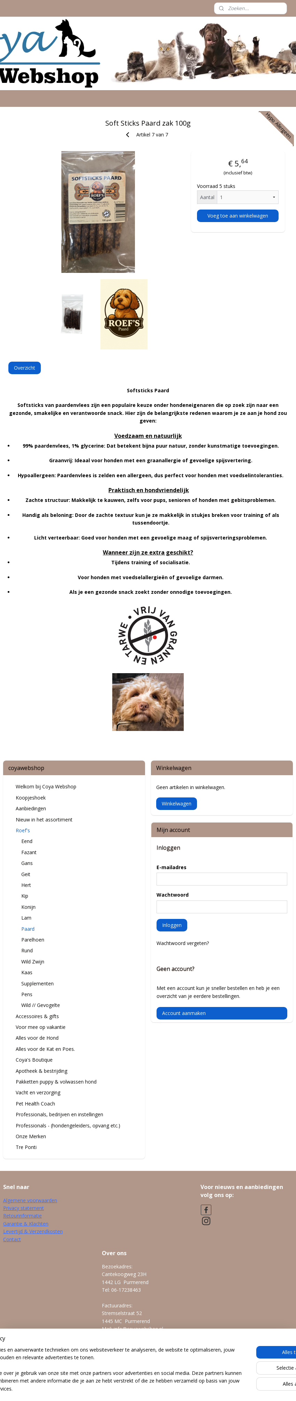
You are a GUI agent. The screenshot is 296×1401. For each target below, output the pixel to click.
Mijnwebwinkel (224, 1388)
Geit (25, 874)
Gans (27, 863)
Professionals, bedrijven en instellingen (59, 1114)
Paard (28, 929)
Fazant (29, 852)
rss (136, 1388)
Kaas (26, 972)
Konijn (28, 907)
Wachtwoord (173, 894)
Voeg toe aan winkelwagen (237, 215)
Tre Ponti (26, 1147)
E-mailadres (172, 867)
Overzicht (24, 367)
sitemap (121, 1388)
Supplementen (37, 983)
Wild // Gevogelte (40, 1005)
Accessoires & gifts (37, 1016)
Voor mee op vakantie (41, 1027)
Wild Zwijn (32, 961)
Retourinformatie (22, 1215)
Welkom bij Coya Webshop (46, 786)
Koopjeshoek (31, 797)
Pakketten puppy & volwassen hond (56, 1081)
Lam (26, 917)
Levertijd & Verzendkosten (33, 1231)
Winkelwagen (176, 803)
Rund (27, 950)
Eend (26, 841)
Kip (24, 895)
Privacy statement (23, 1208)
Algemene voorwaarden (30, 1200)
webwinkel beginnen (162, 1388)
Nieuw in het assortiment (44, 819)
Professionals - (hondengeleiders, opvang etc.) (68, 1125)
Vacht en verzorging (38, 1092)
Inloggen (172, 925)
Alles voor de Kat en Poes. (45, 1049)
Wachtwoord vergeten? (183, 943)
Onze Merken (31, 1136)
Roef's (23, 830)
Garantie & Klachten (25, 1223)
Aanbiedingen (31, 808)
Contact (12, 1239)
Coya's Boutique (34, 1059)
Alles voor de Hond (37, 1037)
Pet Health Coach (35, 1103)
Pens (26, 994)
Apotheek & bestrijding (41, 1071)
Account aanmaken (184, 1013)
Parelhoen (32, 939)
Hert (26, 885)
